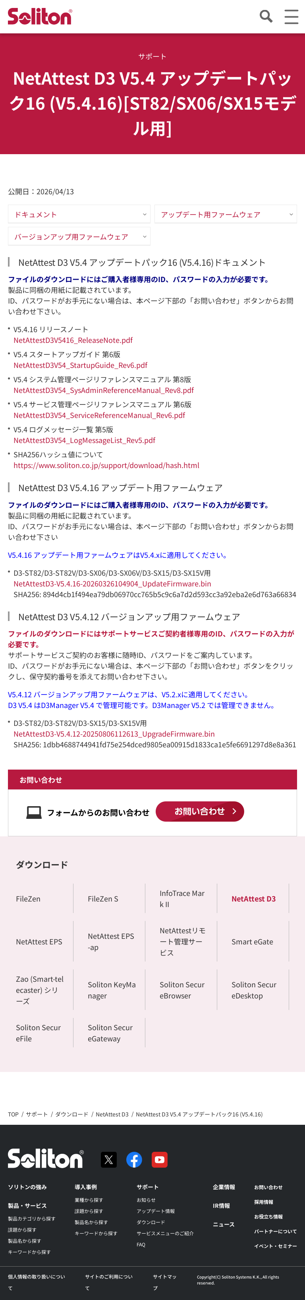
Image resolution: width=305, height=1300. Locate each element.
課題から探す (22, 1229)
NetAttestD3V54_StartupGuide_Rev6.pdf (80, 365)
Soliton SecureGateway (110, 1032)
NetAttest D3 (254, 898)
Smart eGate (252, 941)
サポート (148, 1187)
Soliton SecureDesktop (254, 989)
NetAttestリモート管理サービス (183, 941)
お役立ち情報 (268, 1216)
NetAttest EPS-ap (111, 941)
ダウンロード (42, 864)
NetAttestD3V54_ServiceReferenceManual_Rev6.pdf (99, 415)
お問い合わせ (268, 1187)
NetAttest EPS (39, 941)
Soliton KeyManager (112, 989)
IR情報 (221, 1205)
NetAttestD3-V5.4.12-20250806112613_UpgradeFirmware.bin (114, 733)
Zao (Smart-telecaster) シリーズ (40, 989)
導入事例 (86, 1187)
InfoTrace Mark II (182, 898)
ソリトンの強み (27, 1187)
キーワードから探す (29, 1251)
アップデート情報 (156, 1210)
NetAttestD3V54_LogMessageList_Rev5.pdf (84, 440)
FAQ (141, 1244)
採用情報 (263, 1201)
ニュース (224, 1224)
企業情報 (224, 1187)
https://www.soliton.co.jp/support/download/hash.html (106, 465)
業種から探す (89, 1199)
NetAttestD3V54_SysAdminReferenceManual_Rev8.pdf (104, 390)
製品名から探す (24, 1240)
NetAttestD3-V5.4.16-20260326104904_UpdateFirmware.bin (112, 583)
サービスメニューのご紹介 (165, 1233)
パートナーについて (275, 1231)
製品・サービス (27, 1205)
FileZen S (103, 898)
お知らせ (146, 1199)
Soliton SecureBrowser (182, 989)
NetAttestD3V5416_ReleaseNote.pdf (73, 340)
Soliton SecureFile (38, 1032)
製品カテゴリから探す (32, 1218)
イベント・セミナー (275, 1245)
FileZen (28, 898)
